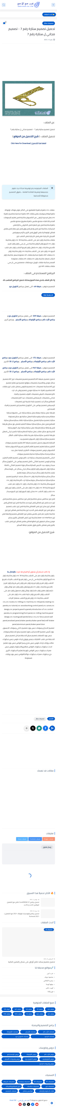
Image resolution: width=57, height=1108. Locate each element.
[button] (45, 728)
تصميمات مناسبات (33, 1086)
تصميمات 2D (50, 1081)
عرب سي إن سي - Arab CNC (19, 1100)
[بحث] (3, 4)
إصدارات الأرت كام (48, 1031)
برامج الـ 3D (13, 361)
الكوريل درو (13, 286)
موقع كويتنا (49, 984)
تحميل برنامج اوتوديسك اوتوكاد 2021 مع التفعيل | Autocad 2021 (21, 915)
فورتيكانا (50, 991)
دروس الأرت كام (49, 1054)
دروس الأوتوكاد (31, 1054)
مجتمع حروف (48, 977)
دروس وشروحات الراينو (47, 1063)
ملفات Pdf (7, 1013)
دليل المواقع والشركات (13, 1086)
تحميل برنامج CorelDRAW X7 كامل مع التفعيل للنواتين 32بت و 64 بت (23, 903)
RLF (34, 368)
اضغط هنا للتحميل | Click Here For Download (28, 143)
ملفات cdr (51, 1009)
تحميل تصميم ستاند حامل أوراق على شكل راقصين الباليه (31, 961)
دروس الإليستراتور (13, 1054)
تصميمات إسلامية (24, 1081)
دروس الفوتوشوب (48, 1059)
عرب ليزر (50, 973)
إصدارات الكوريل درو (22, 1036)
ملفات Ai (29, 1013)
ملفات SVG (18, 1013)
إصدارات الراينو (49, 1036)
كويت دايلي (49, 988)
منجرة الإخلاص (48, 981)
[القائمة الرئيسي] (53, 4)
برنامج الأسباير (21, 319)
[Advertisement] (28, 63)
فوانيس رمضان (28, 1090)
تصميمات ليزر (49, 1086)
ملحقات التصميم (11, 1090)
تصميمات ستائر (48, 23)
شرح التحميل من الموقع (26, 136)
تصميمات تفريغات (9, 1081)
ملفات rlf (40, 1009)
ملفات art (51, 1013)
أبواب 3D (7, 1009)
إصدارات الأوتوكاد (12, 1031)
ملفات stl (29, 1009)
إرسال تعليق (47, 847)
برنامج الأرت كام (49, 319)
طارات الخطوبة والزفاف (46, 1090)
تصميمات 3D (38, 1081)
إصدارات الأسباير (30, 1031)
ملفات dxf (18, 1009)
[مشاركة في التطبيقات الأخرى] (26, 728)
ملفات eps (39, 1013)
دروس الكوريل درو (31, 1059)
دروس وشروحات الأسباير (12, 1059)
